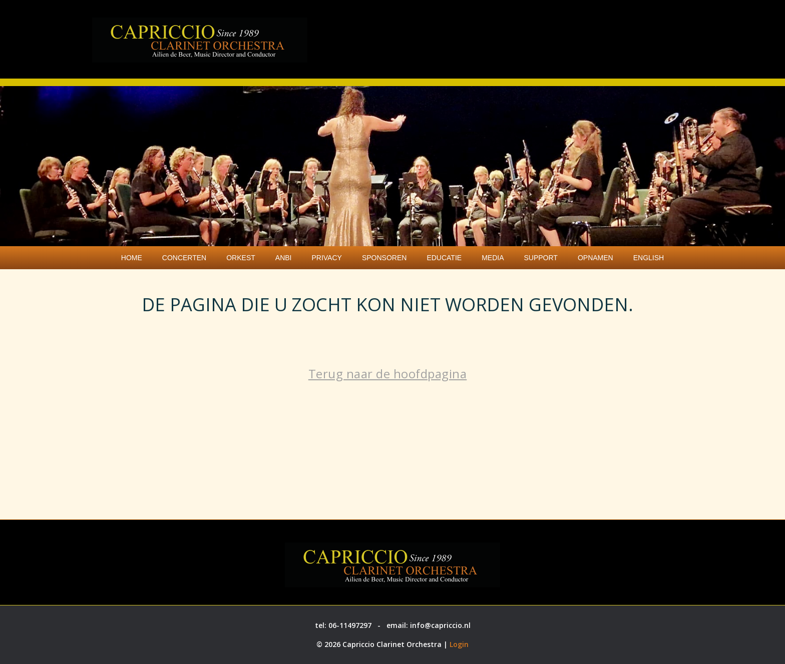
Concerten (184, 258)
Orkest (240, 258)
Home (131, 258)
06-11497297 (349, 625)
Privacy (326, 258)
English (648, 258)
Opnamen (595, 258)
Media (493, 258)
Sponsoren (384, 258)
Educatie (444, 258)
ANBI (283, 258)
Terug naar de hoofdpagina (387, 373)
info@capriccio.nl (440, 625)
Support (540, 258)
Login (459, 644)
